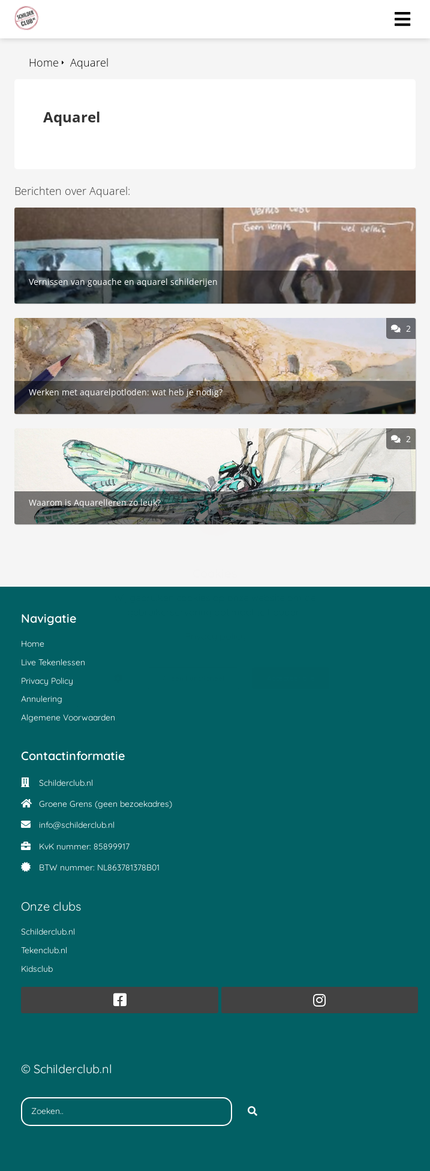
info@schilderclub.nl (77, 824)
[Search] (252, 1111)
